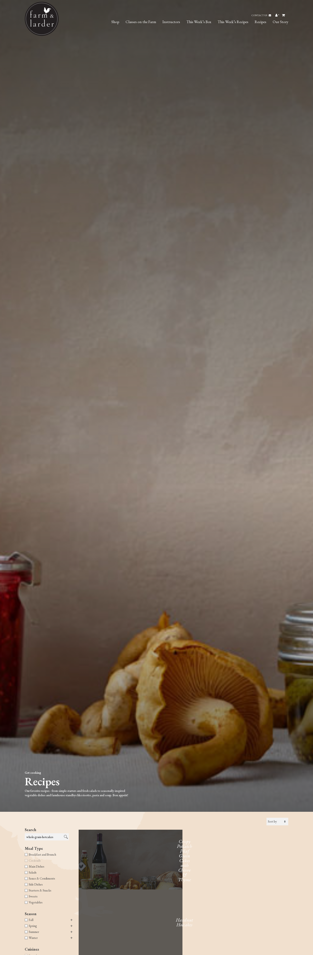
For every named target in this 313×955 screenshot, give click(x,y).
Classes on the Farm (141, 21)
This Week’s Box (198, 21)
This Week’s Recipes (233, 21)
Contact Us (261, 15)
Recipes (260, 21)
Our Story (280, 21)
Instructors (171, 21)
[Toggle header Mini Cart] (283, 15)
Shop (115, 21)
